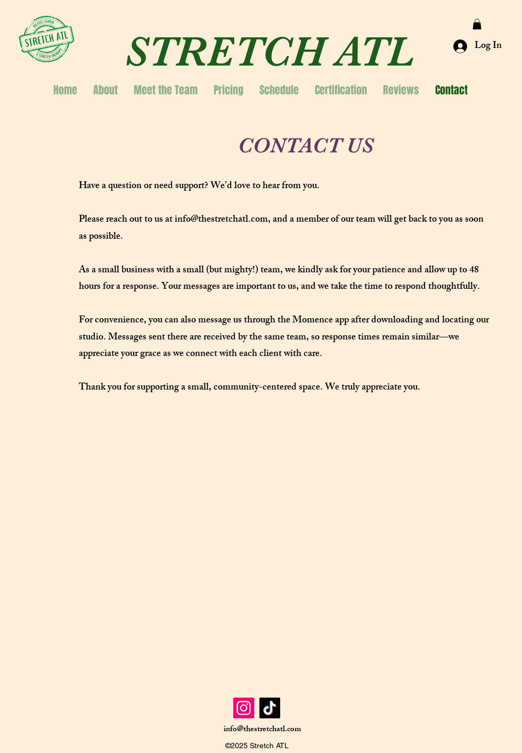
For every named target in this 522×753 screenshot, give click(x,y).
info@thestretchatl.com (221, 220)
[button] (477, 24)
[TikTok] (269, 708)
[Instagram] (243, 708)
